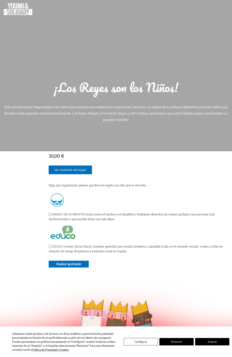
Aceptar (212, 341)
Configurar (141, 341)
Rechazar (176, 341)
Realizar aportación (68, 264)
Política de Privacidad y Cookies (50, 349)
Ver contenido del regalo (70, 170)
